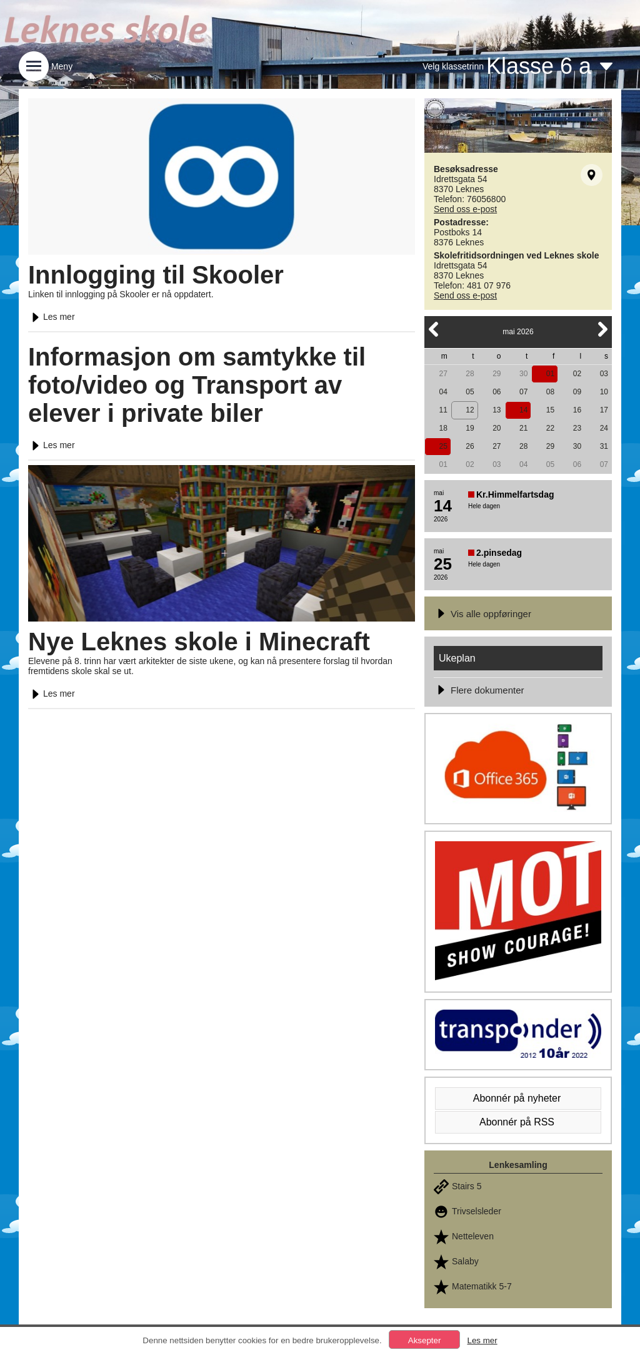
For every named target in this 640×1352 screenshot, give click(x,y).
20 (496, 428)
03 (604, 373)
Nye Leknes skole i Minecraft (199, 641)
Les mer (51, 317)
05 (470, 391)
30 (523, 373)
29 (496, 373)
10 (604, 391)
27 (443, 373)
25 (443, 446)
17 (604, 410)
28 (470, 373)
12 (470, 410)
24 (604, 428)
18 (443, 428)
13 (496, 410)
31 (604, 446)
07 (523, 391)
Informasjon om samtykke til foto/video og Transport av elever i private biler (197, 385)
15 (550, 410)
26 (470, 446)
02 (577, 373)
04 (443, 391)
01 (550, 373)
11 (443, 410)
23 (577, 428)
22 (550, 428)
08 (550, 391)
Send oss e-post (465, 209)
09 (577, 391)
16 (577, 410)
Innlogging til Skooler (156, 275)
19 (470, 428)
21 (523, 428)
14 (523, 410)
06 (496, 391)
